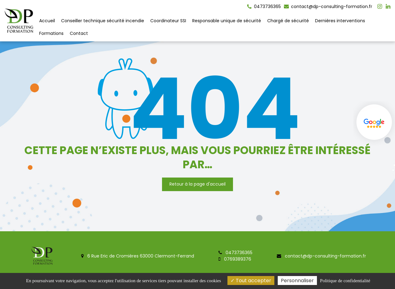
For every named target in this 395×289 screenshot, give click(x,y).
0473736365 (235, 252)
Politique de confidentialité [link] (345, 280)
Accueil (47, 21)
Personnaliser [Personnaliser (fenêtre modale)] (297, 280)
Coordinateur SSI (168, 21)
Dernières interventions (340, 21)
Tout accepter (251, 280)
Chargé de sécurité (288, 21)
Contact (79, 33)
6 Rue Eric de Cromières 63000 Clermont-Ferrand (137, 256)
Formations (51, 33)
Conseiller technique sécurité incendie (102, 21)
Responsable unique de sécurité (226, 21)
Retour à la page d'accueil (197, 184)
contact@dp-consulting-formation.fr (328, 6)
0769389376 (234, 259)
